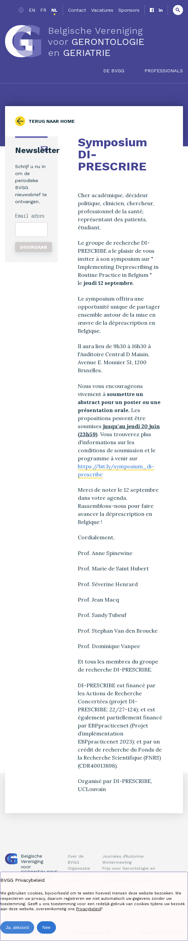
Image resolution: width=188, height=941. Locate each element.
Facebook (152, 10)
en (32, 10)
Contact (77, 10)
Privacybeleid (88, 909)
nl (54, 10)
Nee (46, 927)
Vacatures (102, 10)
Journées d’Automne (123, 856)
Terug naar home (51, 121)
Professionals (163, 70)
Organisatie (79, 868)
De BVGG (113, 70)
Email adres (30, 216)
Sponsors (128, 10)
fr (43, 10)
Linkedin (161, 10)
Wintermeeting (117, 862)
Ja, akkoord (17, 927)
